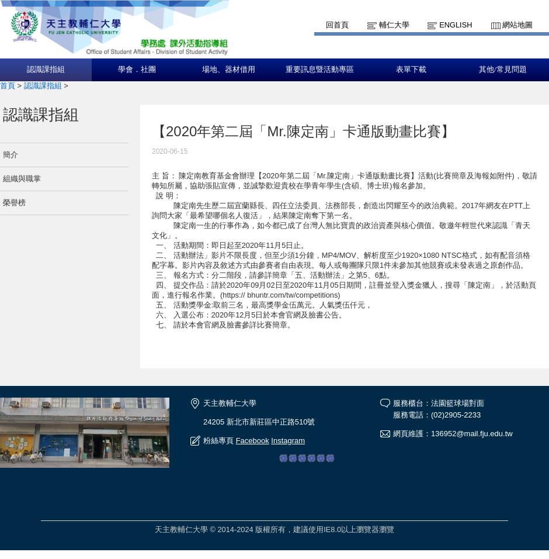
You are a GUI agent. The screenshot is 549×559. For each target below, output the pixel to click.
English (455, 24)
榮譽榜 (14, 202)
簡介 (10, 154)
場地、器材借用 (228, 69)
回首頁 (337, 24)
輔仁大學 (394, 24)
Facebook (252, 440)
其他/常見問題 (503, 69)
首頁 (7, 85)
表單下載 (411, 69)
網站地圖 (517, 24)
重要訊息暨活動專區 (320, 69)
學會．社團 (137, 69)
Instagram (288, 440)
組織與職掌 (22, 178)
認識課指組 (46, 69)
